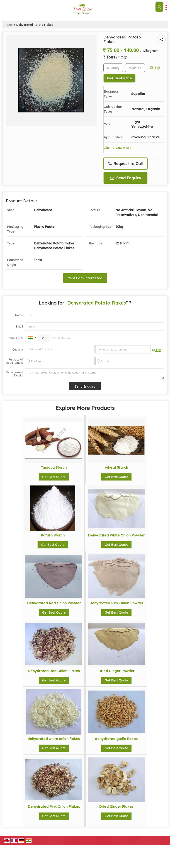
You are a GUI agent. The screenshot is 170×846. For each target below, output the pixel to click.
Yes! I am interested (85, 278)
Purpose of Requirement (14, 361)
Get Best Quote (54, 477)
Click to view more (117, 148)
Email (19, 326)
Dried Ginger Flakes (116, 806)
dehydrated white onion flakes (53, 739)
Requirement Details (14, 374)
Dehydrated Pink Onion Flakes (54, 806)
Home (9, 24)
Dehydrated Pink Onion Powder (116, 603)
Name (19, 315)
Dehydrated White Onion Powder (116, 535)
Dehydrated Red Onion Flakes (54, 671)
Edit (155, 68)
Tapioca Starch (54, 467)
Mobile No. (16, 338)
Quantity (17, 349)
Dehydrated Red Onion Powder (54, 603)
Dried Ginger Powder (116, 671)
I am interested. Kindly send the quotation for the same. (94, 373)
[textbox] (135, 68)
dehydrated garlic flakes (116, 739)
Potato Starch (53, 535)
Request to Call (125, 163)
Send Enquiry (125, 177)
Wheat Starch (116, 467)
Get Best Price (119, 78)
